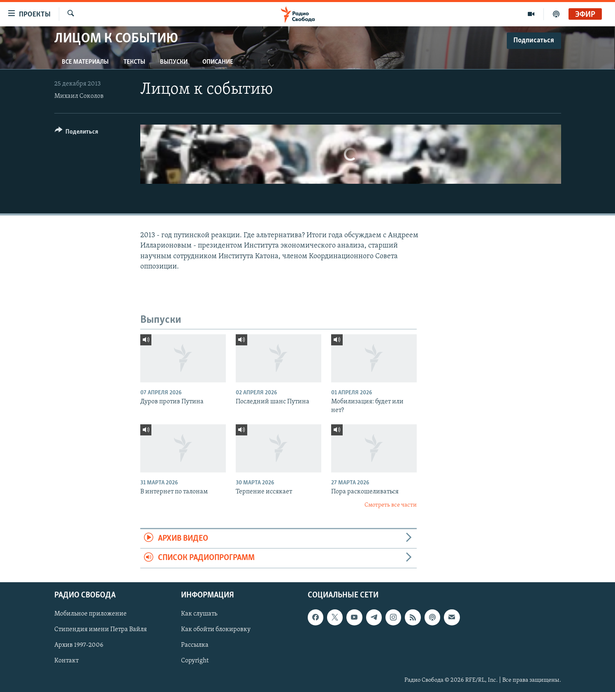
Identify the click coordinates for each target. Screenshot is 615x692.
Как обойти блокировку (216, 629)
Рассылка (195, 645)
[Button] (77, 133)
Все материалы (85, 62)
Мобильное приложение (90, 614)
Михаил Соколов (79, 96)
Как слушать (199, 614)
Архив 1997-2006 (78, 645)
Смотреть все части (390, 505)
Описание (217, 62)
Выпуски (174, 62)
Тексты (134, 62)
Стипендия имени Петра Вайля (100, 629)
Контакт (66, 660)
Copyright (195, 660)
